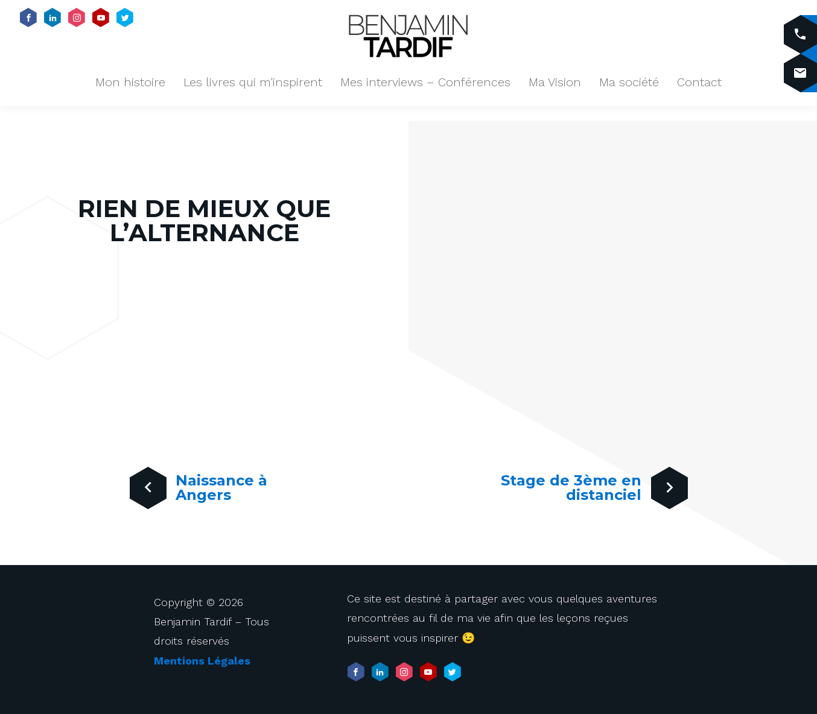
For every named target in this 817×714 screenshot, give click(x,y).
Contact (699, 82)
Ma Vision (555, 82)
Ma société (629, 82)
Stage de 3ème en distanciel (585, 499)
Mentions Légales (202, 660)
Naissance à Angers (194, 499)
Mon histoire (130, 82)
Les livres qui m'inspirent (252, 82)
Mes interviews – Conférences (425, 82)
